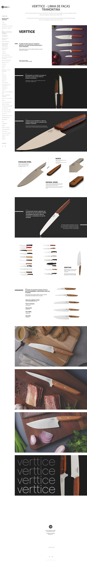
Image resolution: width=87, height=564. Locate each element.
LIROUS (3, 100)
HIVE (3, 121)
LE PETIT (3, 90)
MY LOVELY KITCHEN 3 (6, 112)
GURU (3, 22)
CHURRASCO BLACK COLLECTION (6, 85)
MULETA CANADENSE (6, 60)
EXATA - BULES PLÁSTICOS (5, 48)
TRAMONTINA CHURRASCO (5, 35)
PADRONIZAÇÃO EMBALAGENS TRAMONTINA (5, 45)
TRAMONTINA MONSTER (7, 106)
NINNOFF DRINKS (5, 104)
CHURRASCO (4, 131)
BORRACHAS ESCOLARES (7, 26)
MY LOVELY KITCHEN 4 (6, 102)
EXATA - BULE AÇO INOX (7, 98)
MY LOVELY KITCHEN (6, 110)
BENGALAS (4, 24)
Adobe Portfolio (53, 560)
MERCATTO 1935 (5, 62)
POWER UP (4, 77)
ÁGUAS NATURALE (6, 55)
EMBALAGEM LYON (6, 117)
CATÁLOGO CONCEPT (6, 133)
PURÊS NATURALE (5, 41)
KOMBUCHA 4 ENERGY (6, 28)
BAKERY (3, 137)
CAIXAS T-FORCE (5, 135)
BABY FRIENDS (5, 82)
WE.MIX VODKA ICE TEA (7, 115)
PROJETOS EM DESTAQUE (5, 19)
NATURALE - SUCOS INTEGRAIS (6, 70)
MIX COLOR (4, 113)
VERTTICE (4, 64)
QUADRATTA (4, 119)
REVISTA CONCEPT (6, 127)
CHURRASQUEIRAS (6, 129)
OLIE (3, 73)
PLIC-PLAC (4, 75)
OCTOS (3, 51)
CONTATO (4, 143)
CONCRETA (4, 79)
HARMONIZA (4, 123)
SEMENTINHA (4, 88)
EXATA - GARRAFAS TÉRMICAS (6, 95)
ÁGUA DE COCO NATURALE (5, 39)
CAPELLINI (4, 53)
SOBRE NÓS (4, 16)
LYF (2, 30)
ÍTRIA (3, 68)
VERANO (4, 66)
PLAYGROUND (5, 108)
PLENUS (3, 139)
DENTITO (4, 81)
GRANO (3, 125)
